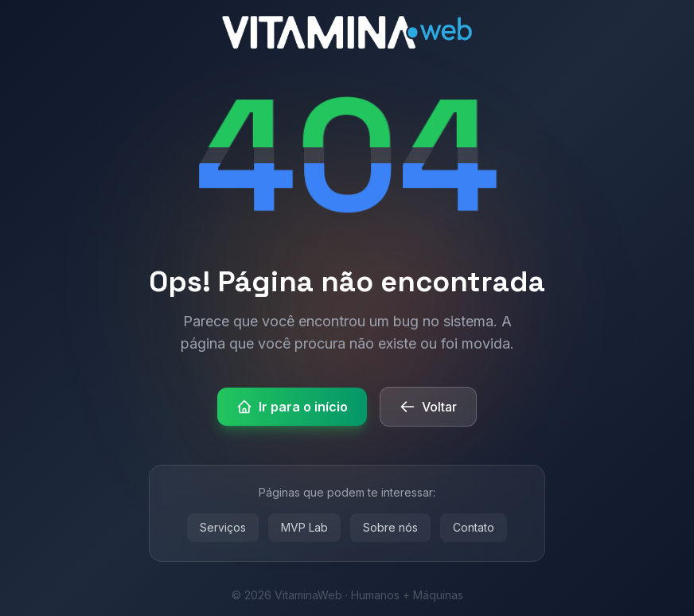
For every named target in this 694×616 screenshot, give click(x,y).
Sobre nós (390, 527)
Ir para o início (292, 407)
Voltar (428, 407)
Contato (473, 527)
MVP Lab (304, 527)
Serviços (223, 527)
